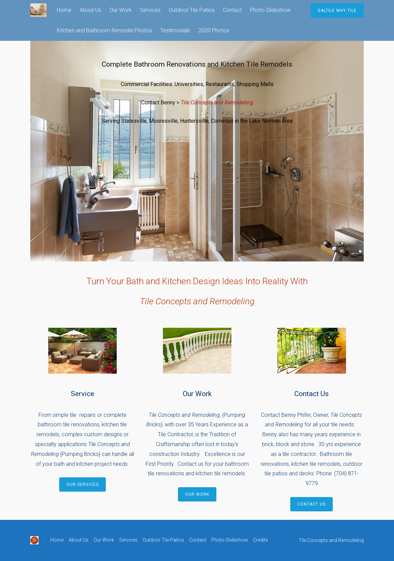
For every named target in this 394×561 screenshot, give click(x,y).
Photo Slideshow (270, 10)
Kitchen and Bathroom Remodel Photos (104, 30)
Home (64, 10)
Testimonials (175, 30)
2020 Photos (213, 30)
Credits (260, 540)
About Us (90, 10)
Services (150, 10)
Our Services (82, 484)
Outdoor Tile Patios (192, 10)
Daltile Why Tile (337, 10)
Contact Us (311, 504)
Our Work (121, 10)
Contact (232, 10)
